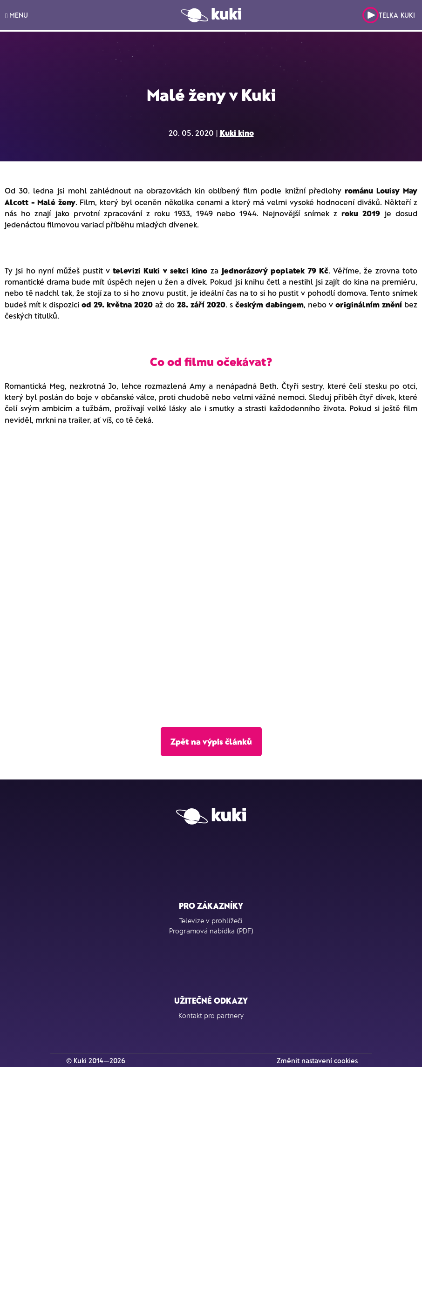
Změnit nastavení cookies (317, 1060)
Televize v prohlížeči (211, 920)
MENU (16, 15)
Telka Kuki (388, 15)
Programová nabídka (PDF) (211, 930)
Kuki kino (237, 132)
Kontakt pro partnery (211, 1015)
